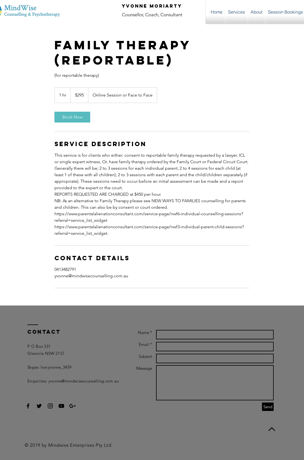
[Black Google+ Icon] (72, 406)
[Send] (268, 407)
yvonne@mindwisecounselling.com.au (83, 381)
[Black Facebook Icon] (28, 406)
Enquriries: (37, 381)
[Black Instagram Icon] (50, 406)
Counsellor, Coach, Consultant (152, 14)
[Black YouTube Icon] (61, 406)
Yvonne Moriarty (152, 6)
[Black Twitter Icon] (39, 406)
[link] (72, 117)
